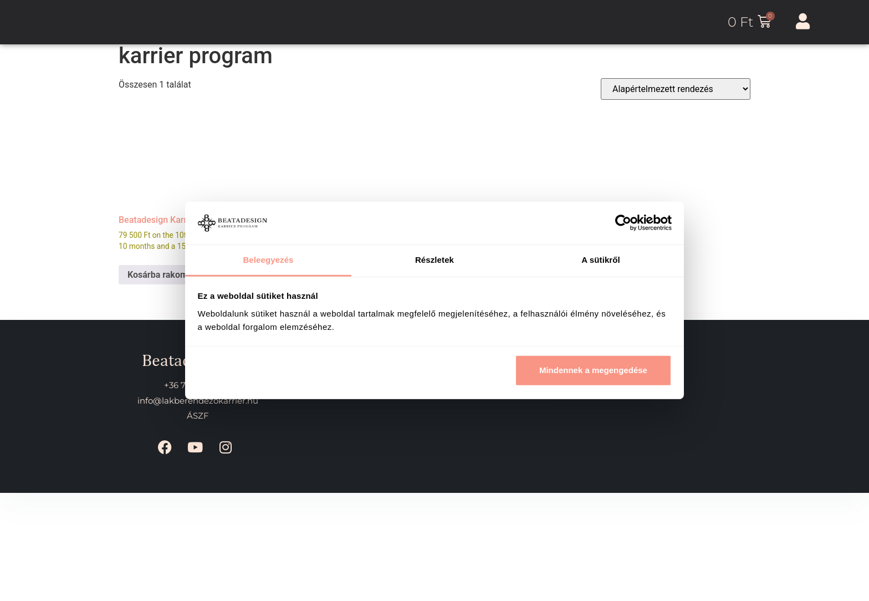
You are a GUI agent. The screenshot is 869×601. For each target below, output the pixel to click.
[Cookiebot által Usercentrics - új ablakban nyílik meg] (623, 223)
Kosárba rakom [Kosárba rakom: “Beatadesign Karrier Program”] (157, 274)
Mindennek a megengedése (593, 370)
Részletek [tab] (434, 259)
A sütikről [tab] (600, 259)
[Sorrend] (675, 89)
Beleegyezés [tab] (268, 259)
